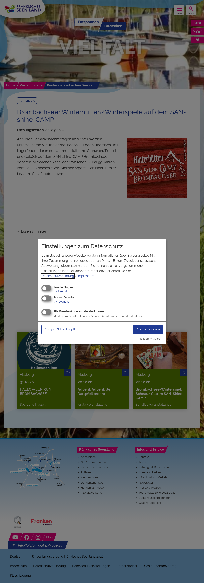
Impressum (85, 276)
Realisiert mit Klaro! (149, 338)
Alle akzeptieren (148, 329)
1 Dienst (60, 291)
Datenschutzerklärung (57, 276)
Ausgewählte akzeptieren (62, 329)
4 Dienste (61, 301)
